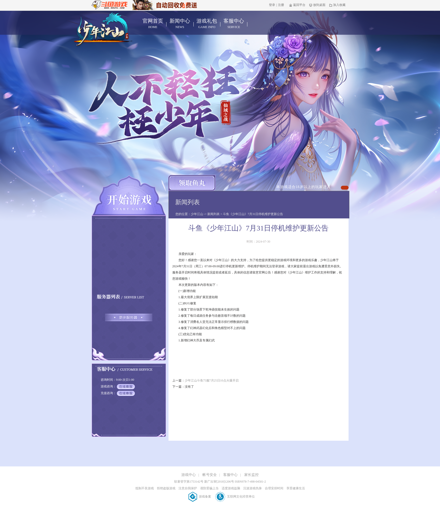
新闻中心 (179, 23)
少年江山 (197, 214)
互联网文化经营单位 (235, 496)
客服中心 (233, 23)
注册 (281, 5)
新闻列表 (213, 214)
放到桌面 (317, 5)
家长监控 (251, 475)
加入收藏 (337, 5)
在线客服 (126, 386)
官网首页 (152, 23)
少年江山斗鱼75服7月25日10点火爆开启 (212, 380)
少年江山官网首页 (103, 29)
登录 (272, 5)
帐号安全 (209, 475)
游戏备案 (200, 496)
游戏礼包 (206, 23)
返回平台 (297, 5)
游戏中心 (188, 475)
